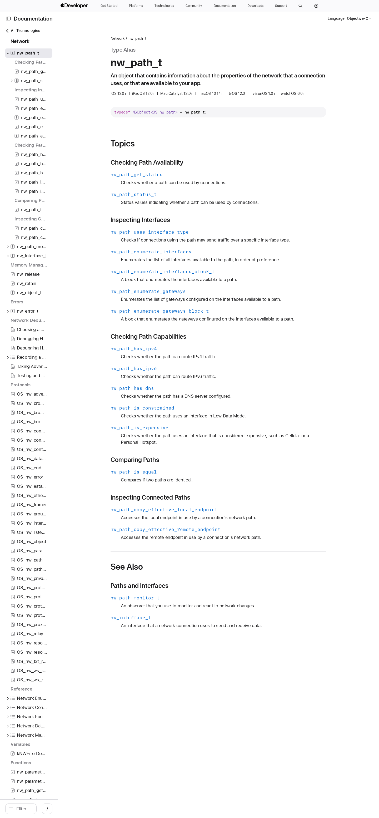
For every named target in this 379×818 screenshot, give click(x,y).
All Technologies (22, 30)
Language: (337, 18)
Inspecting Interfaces (168, 220)
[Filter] (51, 809)
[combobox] (51, 809)
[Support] (281, 6)
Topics (150, 143)
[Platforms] (136, 6)
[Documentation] (225, 6)
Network (145, 38)
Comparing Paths (162, 460)
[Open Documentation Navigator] (8, 18)
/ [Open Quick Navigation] (103, 808)
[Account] (316, 6)
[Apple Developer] (74, 6)
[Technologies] (164, 6)
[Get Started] (108, 6)
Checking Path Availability (174, 162)
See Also (154, 566)
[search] (48, 809)
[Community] (193, 6)
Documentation (33, 18)
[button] (300, 6)
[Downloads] (255, 6)
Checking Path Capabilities (176, 336)
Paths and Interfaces (167, 585)
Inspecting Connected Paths (178, 497)
